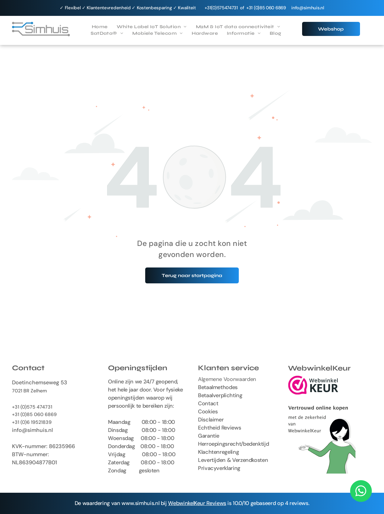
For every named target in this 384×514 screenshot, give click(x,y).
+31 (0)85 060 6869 (34, 414)
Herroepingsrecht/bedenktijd (233, 444)
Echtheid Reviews (219, 427)
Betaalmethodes (218, 387)
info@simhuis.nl (307, 8)
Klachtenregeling (218, 452)
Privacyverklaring (219, 468)
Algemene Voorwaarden (227, 379)
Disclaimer (211, 419)
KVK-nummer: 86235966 (43, 446)
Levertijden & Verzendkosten (233, 460)
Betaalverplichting (220, 395)
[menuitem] (99, 26)
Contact (208, 403)
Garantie (208, 435)
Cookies (208, 411)
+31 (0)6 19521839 (32, 422)
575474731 (227, 8)
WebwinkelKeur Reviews (197, 503)
